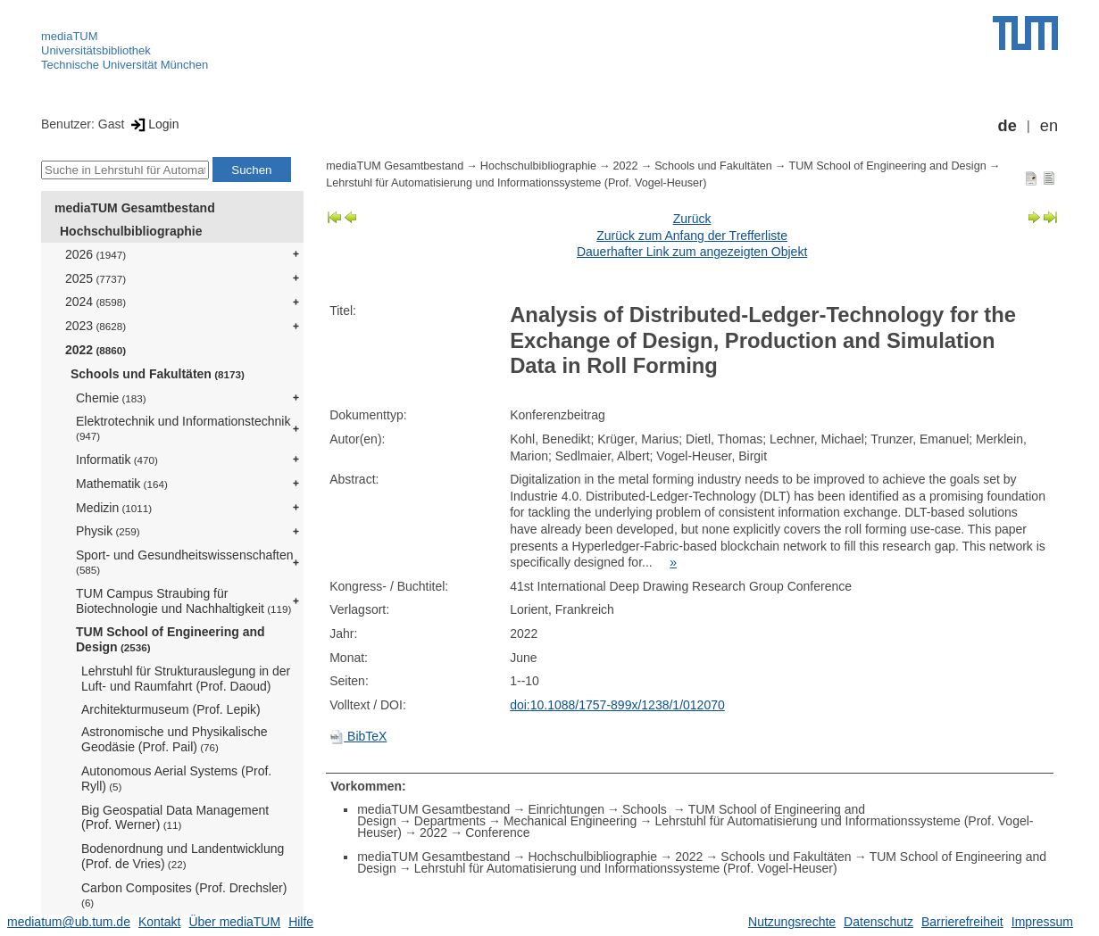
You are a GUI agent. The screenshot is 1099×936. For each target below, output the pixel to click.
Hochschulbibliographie (131, 231)
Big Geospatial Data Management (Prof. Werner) (175, 817)
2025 (95, 278)
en (1049, 126)
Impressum (1042, 922)
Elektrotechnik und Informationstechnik (183, 428)
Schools (646, 809)
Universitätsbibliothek (96, 50)
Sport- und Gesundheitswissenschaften (185, 562)
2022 (95, 350)
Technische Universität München (124, 64)
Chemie (111, 398)
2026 (95, 254)
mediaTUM (69, 36)
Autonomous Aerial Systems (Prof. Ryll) (176, 778)
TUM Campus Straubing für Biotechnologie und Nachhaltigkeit (183, 601)
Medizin (114, 508)
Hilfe (300, 922)
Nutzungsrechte (792, 922)
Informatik (117, 459)
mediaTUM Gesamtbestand (134, 208)
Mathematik (122, 483)
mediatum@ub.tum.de (68, 922)
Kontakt (159, 922)
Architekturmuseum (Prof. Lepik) (171, 709)
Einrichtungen (566, 809)
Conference (497, 832)
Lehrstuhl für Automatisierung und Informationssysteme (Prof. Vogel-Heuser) (516, 183)
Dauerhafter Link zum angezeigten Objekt (692, 251)
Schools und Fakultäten (158, 374)
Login (153, 124)
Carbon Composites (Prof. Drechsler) (184, 894)
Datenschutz (878, 922)
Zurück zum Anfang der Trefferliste (691, 235)
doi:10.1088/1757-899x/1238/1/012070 (617, 705)
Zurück (692, 218)
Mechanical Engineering (570, 821)
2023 (95, 326)
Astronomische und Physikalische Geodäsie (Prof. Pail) (174, 739)
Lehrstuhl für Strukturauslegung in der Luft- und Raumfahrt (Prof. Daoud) (185, 678)
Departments (450, 821)
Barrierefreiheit (962, 922)
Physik (108, 531)
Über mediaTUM (234, 922)
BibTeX (358, 736)
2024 (95, 301)
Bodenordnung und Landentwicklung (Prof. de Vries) (182, 856)
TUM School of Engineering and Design (170, 639)
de (1007, 126)
